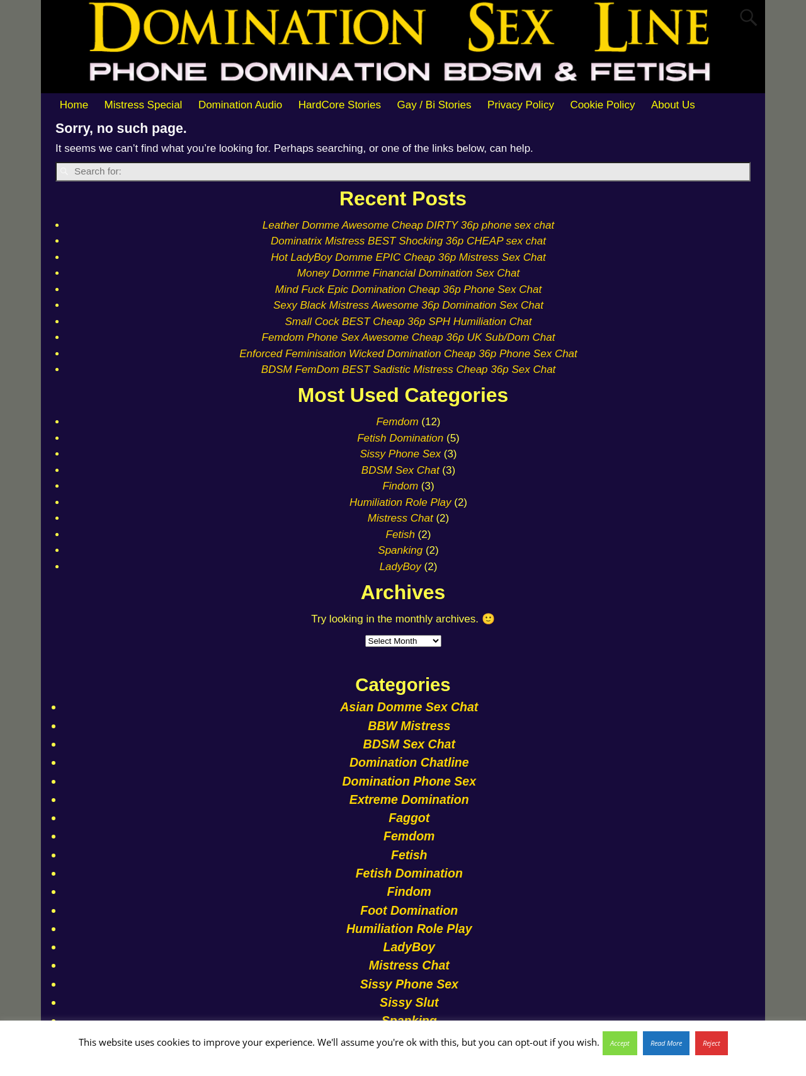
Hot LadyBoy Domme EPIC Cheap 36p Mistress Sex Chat (408, 257)
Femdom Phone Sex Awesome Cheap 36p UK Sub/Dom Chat (408, 337)
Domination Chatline (409, 762)
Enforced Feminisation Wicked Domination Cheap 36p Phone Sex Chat (408, 354)
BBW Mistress (409, 726)
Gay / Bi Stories (434, 105)
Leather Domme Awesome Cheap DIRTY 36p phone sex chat (408, 225)
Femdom (397, 422)
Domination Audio (240, 105)
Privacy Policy (520, 105)
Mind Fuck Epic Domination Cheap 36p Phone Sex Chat (408, 289)
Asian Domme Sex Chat (409, 707)
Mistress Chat (400, 518)
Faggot (409, 818)
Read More (666, 1043)
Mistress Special (144, 105)
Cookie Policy (602, 105)
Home (74, 105)
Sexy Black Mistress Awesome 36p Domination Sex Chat (408, 305)
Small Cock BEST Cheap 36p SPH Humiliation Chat (408, 322)
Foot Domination (409, 910)
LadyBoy (400, 567)
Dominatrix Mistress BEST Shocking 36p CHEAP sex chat (408, 241)
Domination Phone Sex (409, 781)
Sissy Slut (409, 1002)
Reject (711, 1043)
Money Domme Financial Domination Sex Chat (408, 273)
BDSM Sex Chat (400, 470)
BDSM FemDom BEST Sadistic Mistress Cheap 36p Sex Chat (408, 369)
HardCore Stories (339, 105)
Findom (400, 486)
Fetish (400, 535)
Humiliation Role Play (400, 502)
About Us (673, 105)
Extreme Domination (409, 799)
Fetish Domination (400, 438)
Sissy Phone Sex (400, 454)
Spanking (400, 550)
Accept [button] (620, 1043)
